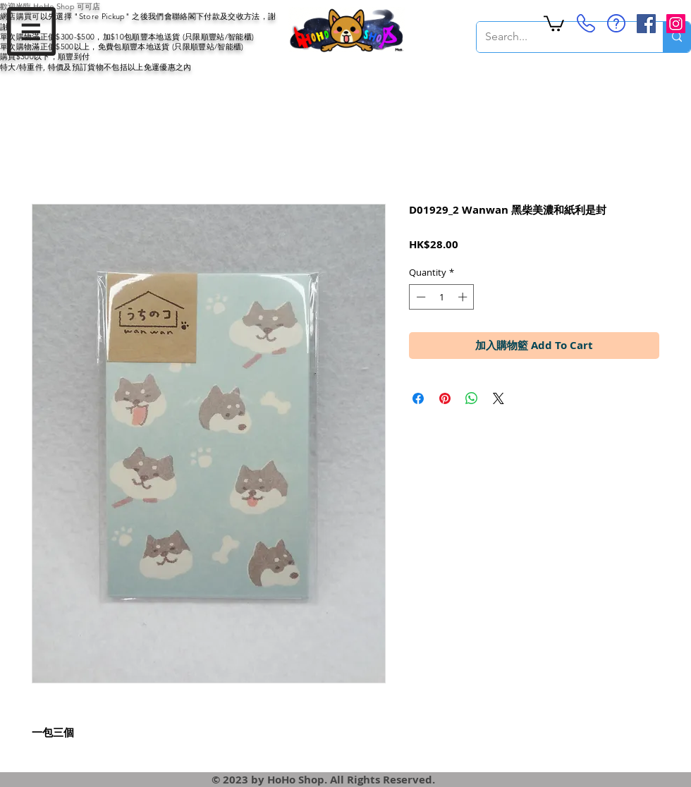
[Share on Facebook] (418, 398)
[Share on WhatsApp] (471, 398)
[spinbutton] (441, 297)
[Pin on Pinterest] (444, 398)
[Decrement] (419, 297)
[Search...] (559, 37)
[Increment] (463, 297)
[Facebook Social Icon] (646, 23)
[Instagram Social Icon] (675, 23)
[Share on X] (498, 398)
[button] (31, 31)
